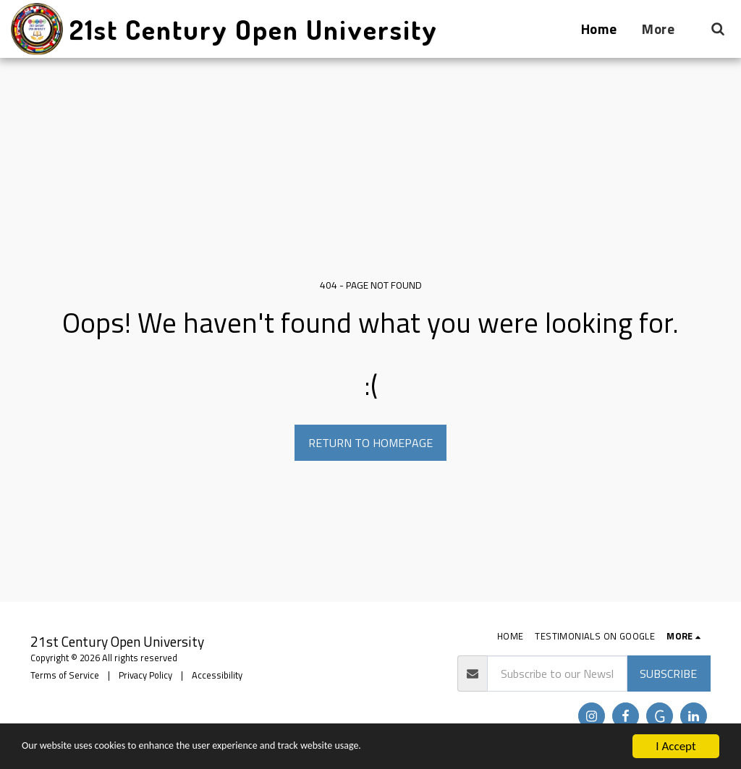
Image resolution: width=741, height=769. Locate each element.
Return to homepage (370, 442)
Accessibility (217, 675)
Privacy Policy (145, 675)
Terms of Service (64, 675)
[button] (717, 28)
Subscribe (668, 673)
